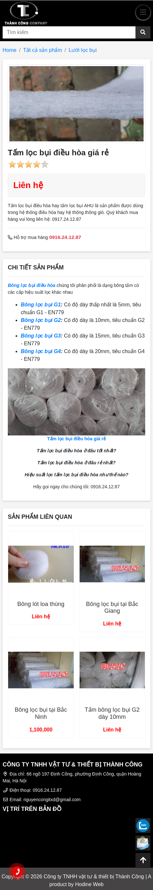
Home (10, 50)
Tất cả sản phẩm (42, 50)
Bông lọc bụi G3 (41, 335)
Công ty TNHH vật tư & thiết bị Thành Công (94, 876)
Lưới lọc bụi (82, 50)
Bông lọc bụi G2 (41, 320)
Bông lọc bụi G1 (41, 304)
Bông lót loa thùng (40, 604)
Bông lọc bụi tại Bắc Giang (112, 607)
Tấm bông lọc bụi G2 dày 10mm (112, 713)
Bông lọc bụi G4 (41, 351)
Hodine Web (89, 884)
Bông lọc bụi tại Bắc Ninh (41, 713)
